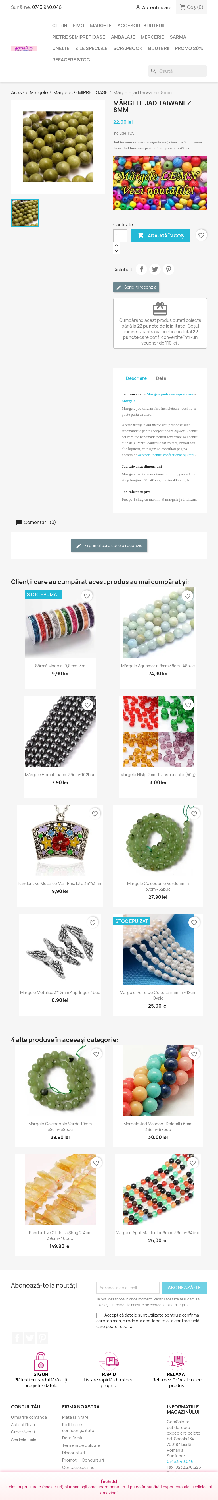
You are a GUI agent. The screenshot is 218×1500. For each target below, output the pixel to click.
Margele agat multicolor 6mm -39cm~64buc (158, 1232)
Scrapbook (127, 48)
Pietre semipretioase (78, 37)
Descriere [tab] (136, 378)
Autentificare (24, 1424)
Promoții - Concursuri (83, 1460)
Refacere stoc (71, 60)
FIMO (78, 25)
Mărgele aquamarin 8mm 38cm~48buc (158, 665)
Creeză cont (23, 1432)
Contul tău (25, 1407)
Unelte (61, 48)
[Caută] (177, 71)
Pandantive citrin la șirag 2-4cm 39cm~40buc (60, 1235)
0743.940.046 (47, 7)
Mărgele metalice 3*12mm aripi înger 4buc (60, 992)
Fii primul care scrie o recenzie (109, 546)
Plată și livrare (75, 1417)
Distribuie (141, 269)
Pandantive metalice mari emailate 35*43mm (60, 883)
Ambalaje (123, 37)
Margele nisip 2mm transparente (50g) (158, 774)
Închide (109, 1481)
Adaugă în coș (160, 235)
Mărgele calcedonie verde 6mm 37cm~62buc (158, 886)
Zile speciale (91, 48)
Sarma (178, 37)
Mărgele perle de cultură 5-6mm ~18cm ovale (158, 995)
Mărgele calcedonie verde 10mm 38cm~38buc (60, 1126)
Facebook (17, 1338)
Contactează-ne (78, 1467)
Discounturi (73, 1452)
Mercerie (152, 37)
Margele (101, 25)
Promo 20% (189, 48)
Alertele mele (24, 1439)
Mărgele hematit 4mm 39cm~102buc (60, 774)
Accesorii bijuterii (141, 25)
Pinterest (168, 269)
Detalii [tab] (163, 378)
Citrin (59, 25)
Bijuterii (158, 48)
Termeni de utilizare (81, 1445)
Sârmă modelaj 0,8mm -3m (60, 665)
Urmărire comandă (29, 1417)
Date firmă (72, 1438)
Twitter (29, 1338)
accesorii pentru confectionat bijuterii (166, 455)
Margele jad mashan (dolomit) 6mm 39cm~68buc (157, 1126)
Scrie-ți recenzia (136, 287)
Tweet (155, 269)
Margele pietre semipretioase (170, 394)
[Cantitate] (120, 235)
